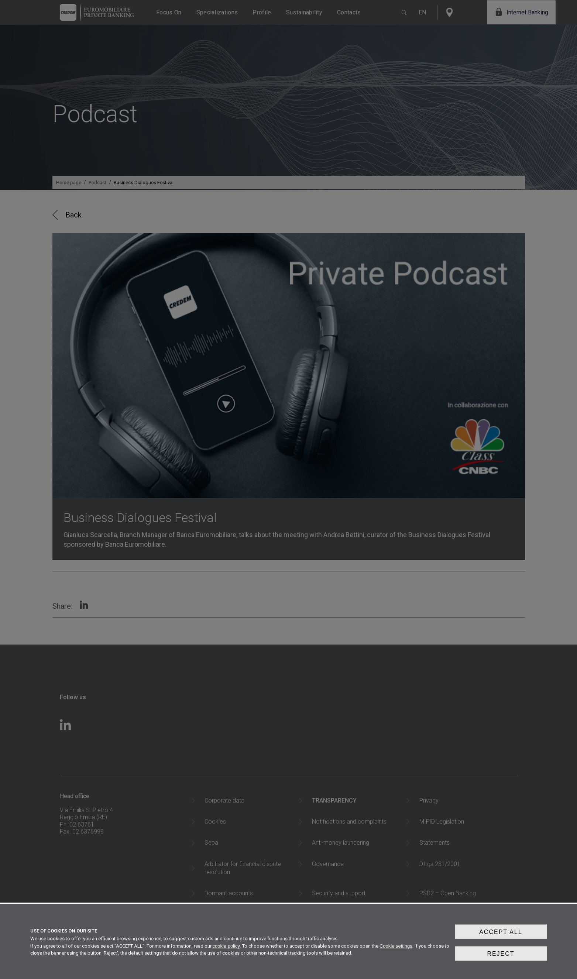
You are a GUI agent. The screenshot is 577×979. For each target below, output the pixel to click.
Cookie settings (395, 952)
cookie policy (226, 952)
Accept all (500, 941)
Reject (500, 958)
